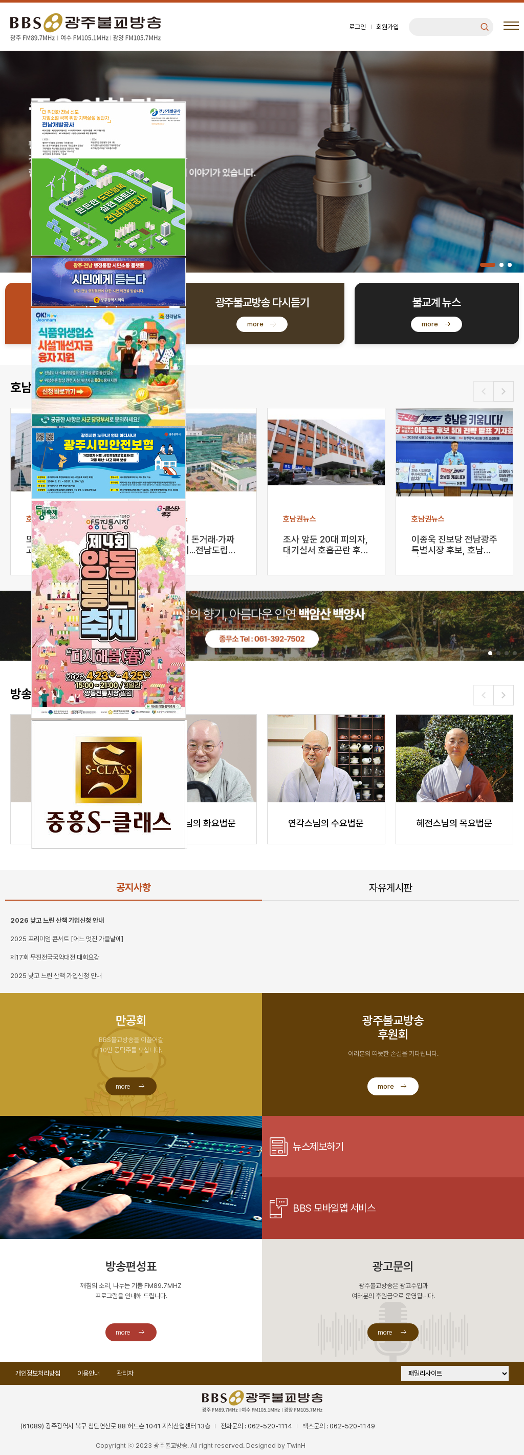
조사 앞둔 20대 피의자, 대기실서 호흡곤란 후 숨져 (325, 545)
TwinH (296, 1445)
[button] (487, 265)
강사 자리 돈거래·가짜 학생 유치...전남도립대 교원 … (195, 545)
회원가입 (387, 27)
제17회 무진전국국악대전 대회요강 (54, 957)
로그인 (357, 27)
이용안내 (88, 1373)
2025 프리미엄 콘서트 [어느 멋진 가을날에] (66, 939)
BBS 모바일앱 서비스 (334, 1208)
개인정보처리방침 (37, 1373)
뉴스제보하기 (318, 1146)
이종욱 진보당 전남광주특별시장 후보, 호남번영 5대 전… (454, 545)
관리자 (125, 1373)
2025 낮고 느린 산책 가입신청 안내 (56, 976)
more (255, 324)
